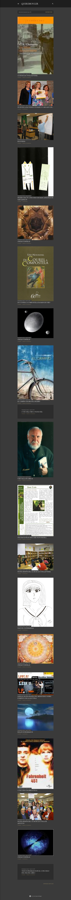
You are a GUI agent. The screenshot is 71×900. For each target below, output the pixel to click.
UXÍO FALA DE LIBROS (25, 483)
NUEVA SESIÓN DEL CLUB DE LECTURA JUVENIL (34, 576)
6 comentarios (24, 110)
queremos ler (29, 3)
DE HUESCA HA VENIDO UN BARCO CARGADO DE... (35, 108)
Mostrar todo (48, 12)
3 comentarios (24, 577)
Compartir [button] (19, 77)
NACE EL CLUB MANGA (26, 632)
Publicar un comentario (26, 77)
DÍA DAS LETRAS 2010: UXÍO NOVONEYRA (32, 542)
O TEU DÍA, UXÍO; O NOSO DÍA (32, 416)
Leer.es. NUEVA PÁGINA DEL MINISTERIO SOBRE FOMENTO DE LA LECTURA (34, 700)
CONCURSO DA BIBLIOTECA (27, 793)
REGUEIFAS (21, 142)
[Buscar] (52, 3)
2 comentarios (24, 202)
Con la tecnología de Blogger (35, 896)
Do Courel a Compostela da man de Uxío (34, 304)
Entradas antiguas (48, 888)
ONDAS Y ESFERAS (24, 242)
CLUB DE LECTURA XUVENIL (28, 76)
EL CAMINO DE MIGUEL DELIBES (29, 404)
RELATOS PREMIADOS (25, 735)
